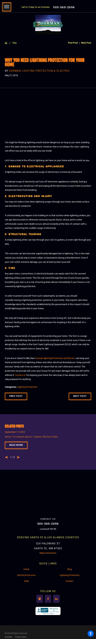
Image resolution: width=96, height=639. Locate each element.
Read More (16, 468)
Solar (26, 605)
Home (26, 593)
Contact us (20, 396)
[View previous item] (6, 481)
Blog (69, 593)
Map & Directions (48, 576)
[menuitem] (26, 593)
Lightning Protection (27, 408)
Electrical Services (26, 599)
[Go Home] (7, 43)
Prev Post (16, 417)
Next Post (80, 417)
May (15, 43)
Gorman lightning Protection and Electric (55, 380)
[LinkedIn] (56, 622)
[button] (91, 634)
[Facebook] (48, 622)
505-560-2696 (64, 7)
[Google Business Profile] (39, 622)
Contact (69, 605)
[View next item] (18, 481)
